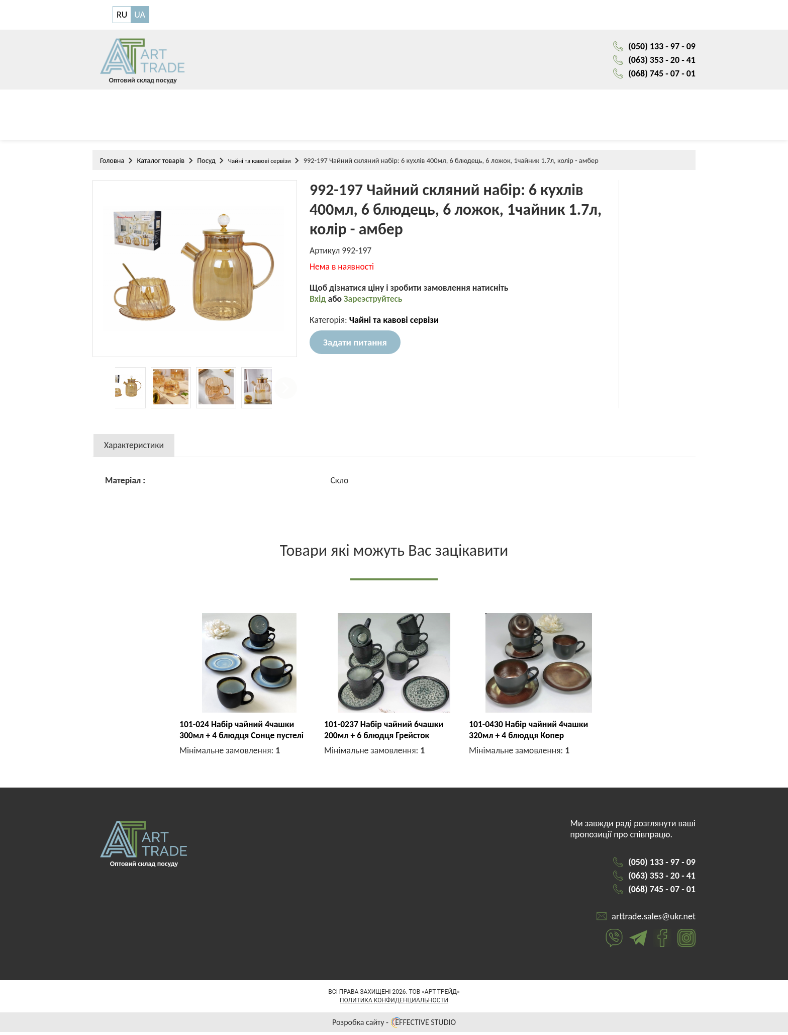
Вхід (319, 303)
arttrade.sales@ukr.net (654, 919)
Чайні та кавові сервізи (259, 163)
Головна (112, 163)
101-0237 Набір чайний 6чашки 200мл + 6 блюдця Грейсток (385, 733)
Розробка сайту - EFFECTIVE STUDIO (394, 1025)
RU (122, 15)
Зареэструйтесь (375, 303)
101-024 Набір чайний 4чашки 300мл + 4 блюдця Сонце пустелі (243, 733)
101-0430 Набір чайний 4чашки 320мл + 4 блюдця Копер (530, 733)
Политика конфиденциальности (394, 1003)
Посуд (206, 163)
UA (139, 15)
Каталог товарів (160, 163)
